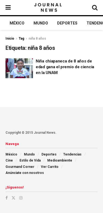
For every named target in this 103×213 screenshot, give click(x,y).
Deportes (67, 23)
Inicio (9, 38)
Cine (9, 160)
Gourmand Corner (19, 167)
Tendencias (72, 154)
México (17, 23)
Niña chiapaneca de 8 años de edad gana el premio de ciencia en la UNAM (65, 67)
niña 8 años (37, 38)
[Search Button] (95, 7)
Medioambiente (59, 160)
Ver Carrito (50, 167)
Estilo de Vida (30, 160)
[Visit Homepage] (48, 7)
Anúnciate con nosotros (24, 173)
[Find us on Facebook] (6, 198)
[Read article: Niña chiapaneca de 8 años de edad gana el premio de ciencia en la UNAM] (19, 68)
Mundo (41, 23)
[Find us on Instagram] (21, 198)
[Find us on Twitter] (13, 198)
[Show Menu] (8, 7)
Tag (21, 38)
